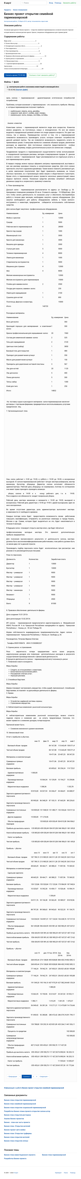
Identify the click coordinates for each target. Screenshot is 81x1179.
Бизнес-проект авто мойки (14, 1130)
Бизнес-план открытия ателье (16, 1141)
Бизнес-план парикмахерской (54, 1155)
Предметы (7, 10)
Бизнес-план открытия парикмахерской (20, 1100)
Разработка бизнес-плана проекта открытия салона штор (27, 1111)
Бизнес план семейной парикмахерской (20, 1104)
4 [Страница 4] (36, 1076)
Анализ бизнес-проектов (14, 1119)
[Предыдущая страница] (12, 1076)
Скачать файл (21, 90)
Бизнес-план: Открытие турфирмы (18, 1133)
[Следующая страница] (44, 1076)
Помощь (58, 3)
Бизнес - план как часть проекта (17, 1122)
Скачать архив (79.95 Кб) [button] (15, 75)
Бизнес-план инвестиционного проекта (19, 1155)
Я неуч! (16, 1173)
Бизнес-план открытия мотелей (16, 1137)
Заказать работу (69, 3)
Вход (51, 3)
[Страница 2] (27, 1076)
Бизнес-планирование (20, 10)
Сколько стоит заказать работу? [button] (42, 75)
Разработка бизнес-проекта (15, 1159)
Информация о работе (34, 1088)
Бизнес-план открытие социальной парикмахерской (25, 1108)
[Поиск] (34, 3)
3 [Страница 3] (33, 1076)
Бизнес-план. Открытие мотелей (17, 1126)
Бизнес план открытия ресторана (17, 1115)
